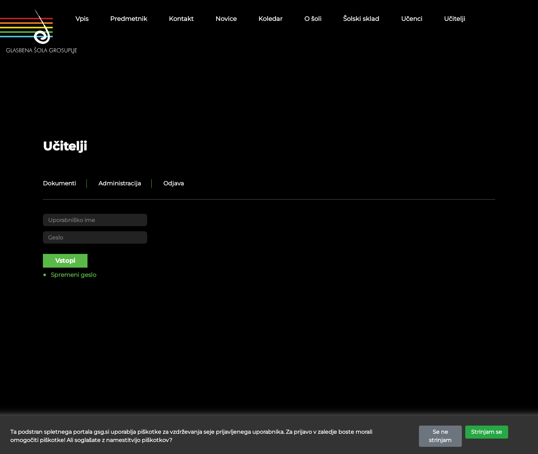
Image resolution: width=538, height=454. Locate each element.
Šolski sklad (361, 19)
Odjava (173, 183)
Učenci (411, 19)
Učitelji (454, 19)
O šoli (312, 19)
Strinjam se (486, 435)
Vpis (82, 19)
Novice (226, 19)
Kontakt (181, 19)
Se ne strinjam (440, 439)
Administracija (119, 183)
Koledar (270, 19)
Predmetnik (128, 19)
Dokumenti (59, 183)
